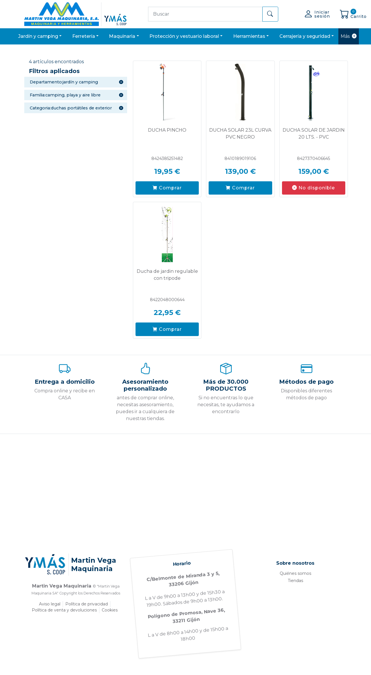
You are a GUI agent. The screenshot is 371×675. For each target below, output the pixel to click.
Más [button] (349, 36)
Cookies (110, 610)
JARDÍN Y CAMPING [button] (38, 36)
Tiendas (295, 580)
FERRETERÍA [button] (83, 36)
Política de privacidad (86, 604)
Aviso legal (49, 604)
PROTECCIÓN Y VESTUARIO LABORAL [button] (184, 36)
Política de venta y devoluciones (64, 610)
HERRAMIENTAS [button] (249, 36)
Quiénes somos (295, 573)
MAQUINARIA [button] (122, 36)
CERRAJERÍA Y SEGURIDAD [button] (304, 36)
